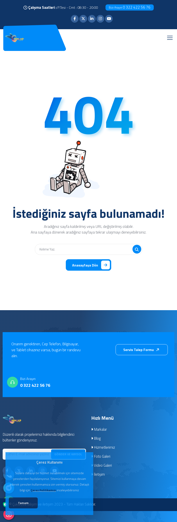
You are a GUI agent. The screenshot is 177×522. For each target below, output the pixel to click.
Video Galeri (101, 466)
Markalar (99, 430)
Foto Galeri (101, 457)
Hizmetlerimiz (103, 448)
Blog (96, 439)
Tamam (24, 503)
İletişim (98, 475)
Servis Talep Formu (142, 350)
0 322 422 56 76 (129, 7)
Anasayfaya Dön (91, 265)
